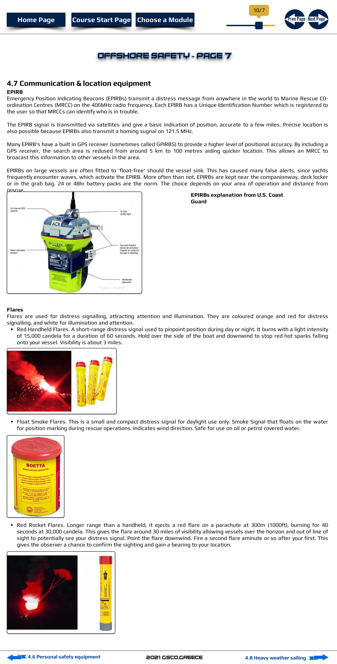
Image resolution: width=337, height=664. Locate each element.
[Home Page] (36, 20)
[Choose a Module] (165, 20)
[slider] (259, 25)
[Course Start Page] (101, 20)
